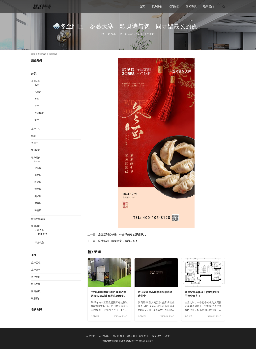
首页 (142, 6)
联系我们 (208, 6)
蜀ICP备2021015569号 (128, 341)
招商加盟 (174, 6)
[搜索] (223, 6)
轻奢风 (37, 210)
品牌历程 (35, 262)
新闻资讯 (191, 6)
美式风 (37, 196)
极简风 (37, 175)
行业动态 (39, 242)
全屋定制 (35, 81)
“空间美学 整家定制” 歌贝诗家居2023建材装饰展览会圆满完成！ (108, 294)
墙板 (33, 135)
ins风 (37, 161)
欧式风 (37, 182)
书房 (36, 84)
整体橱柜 (39, 112)
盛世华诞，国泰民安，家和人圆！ (118, 240)
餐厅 (36, 120)
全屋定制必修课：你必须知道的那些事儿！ (123, 234)
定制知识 (35, 150)
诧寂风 (37, 203)
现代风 (37, 189)
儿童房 (37, 91)
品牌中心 (35, 128)
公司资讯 (110, 34)
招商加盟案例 (38, 219)
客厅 (36, 106)
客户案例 (156, 6)
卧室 (36, 98)
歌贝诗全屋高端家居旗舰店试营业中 (155, 294)
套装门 (34, 143)
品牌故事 (35, 269)
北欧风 (37, 168)
